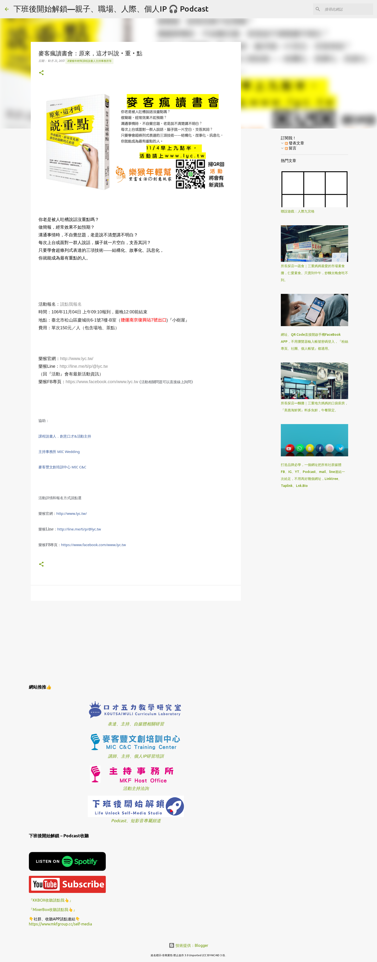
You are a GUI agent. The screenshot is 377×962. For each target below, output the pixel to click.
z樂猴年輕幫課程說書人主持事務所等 (89, 60)
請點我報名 (71, 304)
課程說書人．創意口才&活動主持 (64, 436)
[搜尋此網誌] (348, 9)
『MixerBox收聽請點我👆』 (53, 909)
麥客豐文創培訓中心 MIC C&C (62, 467)
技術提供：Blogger (188, 945)
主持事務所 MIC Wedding (59, 451)
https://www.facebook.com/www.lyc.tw (102, 381)
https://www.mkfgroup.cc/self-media (60, 924)
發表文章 (294, 143)
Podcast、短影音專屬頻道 (136, 820)
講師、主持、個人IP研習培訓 (136, 756)
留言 (290, 148)
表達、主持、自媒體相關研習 (136, 724)
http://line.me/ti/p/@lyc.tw (84, 366)
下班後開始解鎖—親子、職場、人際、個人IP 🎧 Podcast (110, 8)
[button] (41, 73)
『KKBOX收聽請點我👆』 (51, 900)
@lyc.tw (79, 529)
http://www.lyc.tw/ (76, 358)
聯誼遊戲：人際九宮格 (297, 211)
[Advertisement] (136, 641)
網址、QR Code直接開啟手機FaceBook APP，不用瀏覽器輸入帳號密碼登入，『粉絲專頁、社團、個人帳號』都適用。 (314, 341)
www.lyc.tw (93, 544)
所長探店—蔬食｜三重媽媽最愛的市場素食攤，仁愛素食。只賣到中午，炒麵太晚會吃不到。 (314, 273)
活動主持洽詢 (136, 788)
